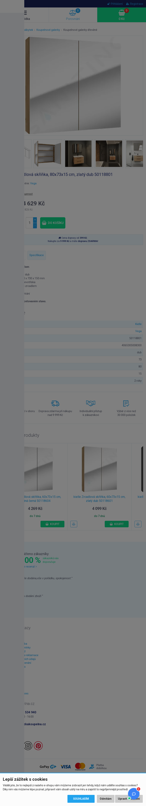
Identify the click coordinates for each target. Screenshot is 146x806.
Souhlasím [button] (81, 798)
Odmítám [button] (106, 798)
